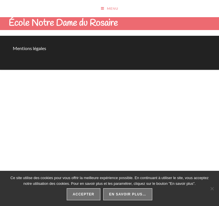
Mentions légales (29, 48)
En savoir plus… (127, 194)
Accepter (83, 194)
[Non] (212, 188)
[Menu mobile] (110, 8)
